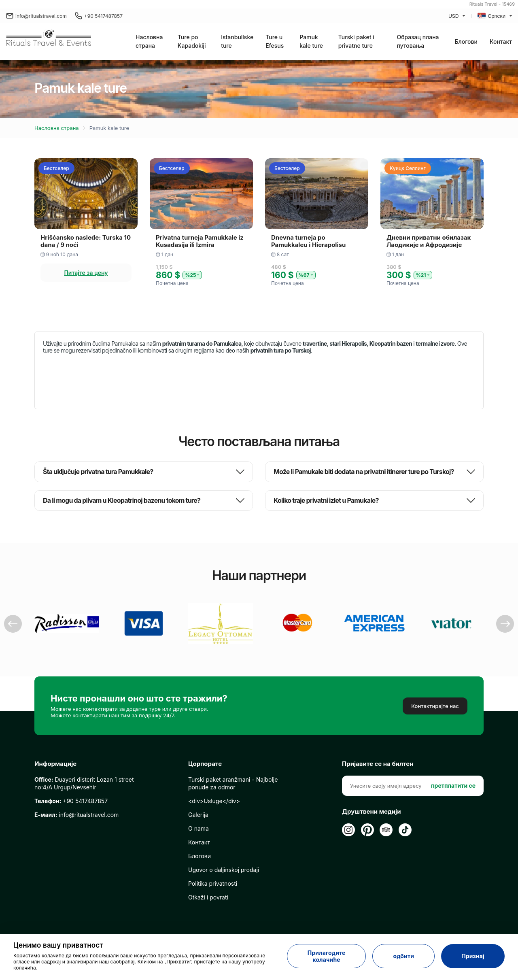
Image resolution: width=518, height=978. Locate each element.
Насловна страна (149, 41)
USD (453, 16)
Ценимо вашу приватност (58, 945)
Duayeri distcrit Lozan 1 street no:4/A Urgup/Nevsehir (84, 783)
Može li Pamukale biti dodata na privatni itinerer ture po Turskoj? (364, 472)
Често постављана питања (259, 441)
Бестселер (56, 168)
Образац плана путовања (418, 41)
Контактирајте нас (435, 706)
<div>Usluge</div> (214, 800)
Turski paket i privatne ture (356, 41)
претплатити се (453, 785)
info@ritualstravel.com (36, 15)
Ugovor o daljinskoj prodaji (223, 869)
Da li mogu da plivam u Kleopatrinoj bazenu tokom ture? (121, 500)
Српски (491, 16)
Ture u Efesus (274, 41)
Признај (472, 955)
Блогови (466, 41)
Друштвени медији (371, 811)
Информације (55, 764)
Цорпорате (205, 764)
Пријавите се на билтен (378, 764)
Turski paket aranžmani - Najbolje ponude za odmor (233, 783)
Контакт (501, 41)
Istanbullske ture (237, 41)
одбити (403, 955)
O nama (198, 828)
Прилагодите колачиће (327, 956)
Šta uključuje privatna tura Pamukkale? (98, 472)
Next (505, 624)
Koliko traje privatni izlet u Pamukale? (326, 500)
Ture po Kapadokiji (192, 41)
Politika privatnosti (212, 883)
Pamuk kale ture (311, 41)
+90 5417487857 (99, 15)
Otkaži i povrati (208, 897)
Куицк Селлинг (408, 168)
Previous (13, 624)
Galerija (198, 814)
